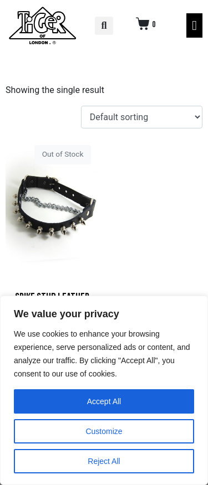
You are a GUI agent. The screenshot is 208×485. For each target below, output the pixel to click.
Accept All (104, 401)
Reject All (104, 461)
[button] (104, 26)
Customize (103, 431)
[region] (104, 390)
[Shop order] (141, 117)
